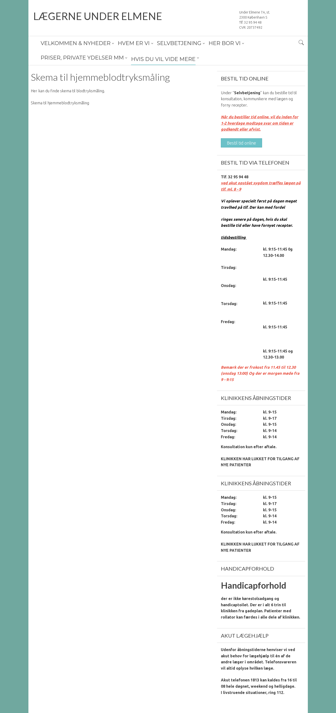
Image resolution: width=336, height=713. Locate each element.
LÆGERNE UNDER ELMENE (97, 16)
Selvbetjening (247, 93)
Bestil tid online (241, 142)
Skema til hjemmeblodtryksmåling (60, 103)
